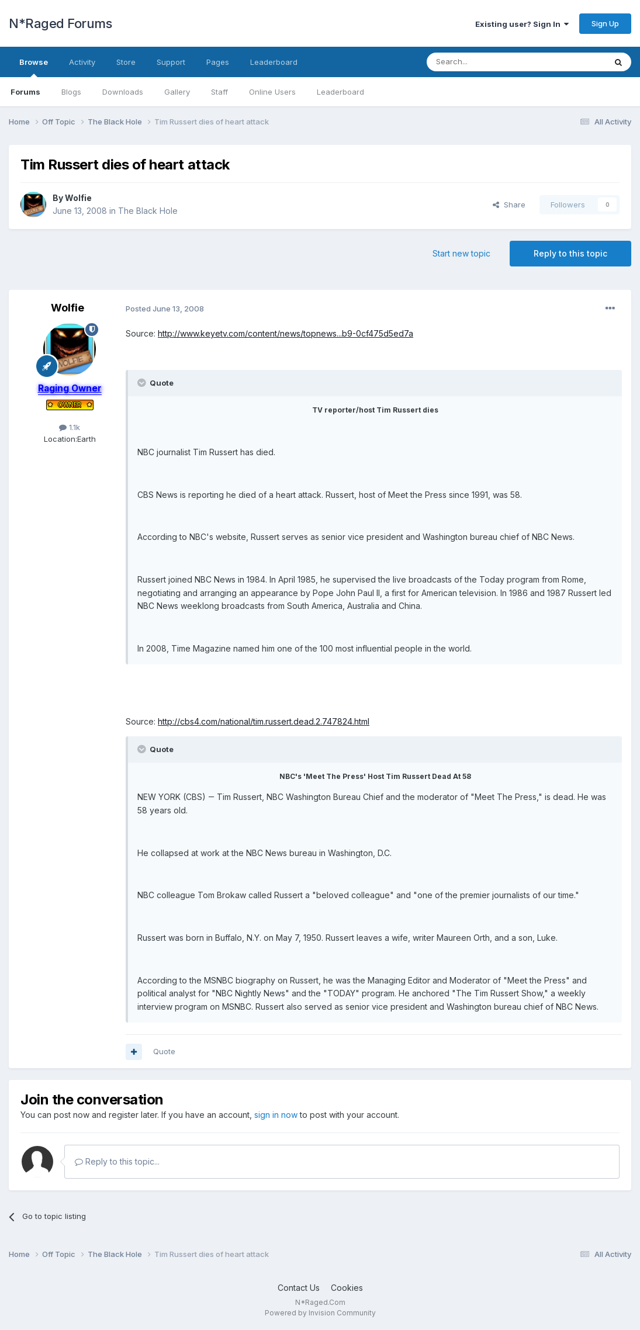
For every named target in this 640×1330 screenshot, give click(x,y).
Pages (217, 62)
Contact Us (299, 1288)
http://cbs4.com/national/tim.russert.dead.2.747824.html (263, 721)
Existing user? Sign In (522, 24)
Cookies (347, 1288)
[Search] (486, 62)
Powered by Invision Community (320, 1312)
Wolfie (78, 198)
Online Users (272, 91)
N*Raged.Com (320, 1302)
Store (126, 62)
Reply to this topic (570, 253)
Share (509, 204)
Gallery (177, 91)
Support (171, 62)
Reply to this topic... (117, 1161)
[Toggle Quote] (142, 382)
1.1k (69, 427)
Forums (25, 91)
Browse (33, 67)
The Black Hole (148, 211)
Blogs (71, 91)
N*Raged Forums (60, 23)
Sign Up (605, 23)
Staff (219, 91)
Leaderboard (340, 91)
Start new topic (461, 253)
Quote (164, 1051)
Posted (165, 308)
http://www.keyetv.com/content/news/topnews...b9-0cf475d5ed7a (285, 333)
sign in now (275, 1115)
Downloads (122, 91)
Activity (82, 62)
